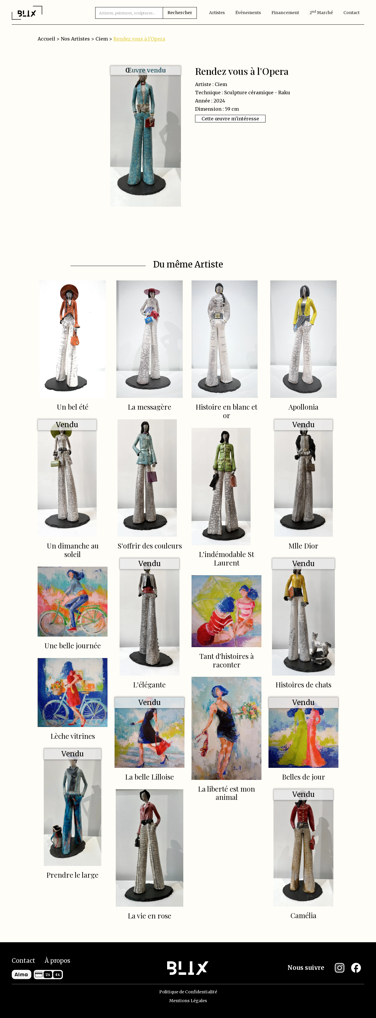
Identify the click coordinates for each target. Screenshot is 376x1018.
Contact (351, 12)
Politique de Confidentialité (188, 992)
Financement (285, 12)
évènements (248, 12)
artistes (217, 12)
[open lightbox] (145, 136)
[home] (27, 12)
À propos (57, 960)
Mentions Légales (188, 1000)
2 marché (321, 12)
